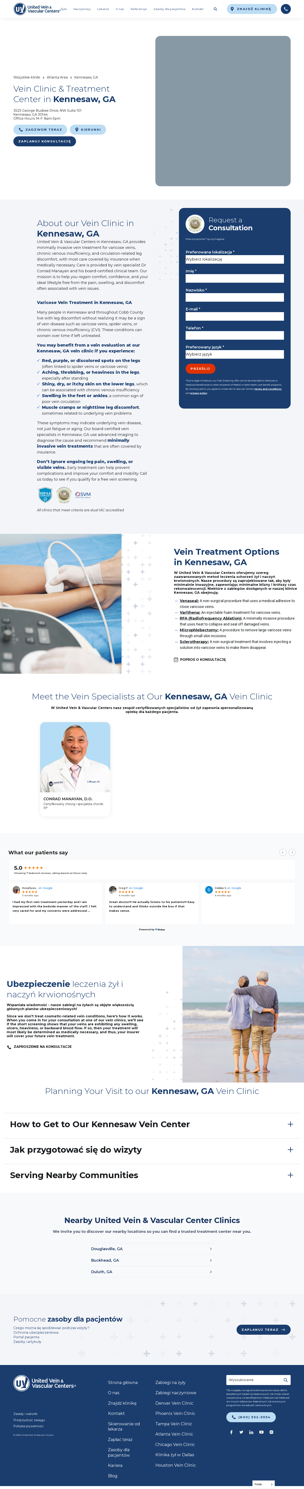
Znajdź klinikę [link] (122, 1403)
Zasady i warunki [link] (25, 1414)
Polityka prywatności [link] (28, 1426)
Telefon (194, 328)
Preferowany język (205, 347)
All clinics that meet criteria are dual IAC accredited (80, 510)
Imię (191, 271)
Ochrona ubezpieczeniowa (35, 1333)
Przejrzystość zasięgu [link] (29, 1420)
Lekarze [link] (103, 9)
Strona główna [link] (123, 1382)
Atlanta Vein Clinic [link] (174, 1434)
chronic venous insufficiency (112, 390)
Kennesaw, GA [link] (86, 77)
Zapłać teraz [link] (120, 1439)
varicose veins (113, 366)
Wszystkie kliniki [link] (26, 77)
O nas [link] (120, 9)
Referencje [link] (139, 9)
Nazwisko (196, 290)
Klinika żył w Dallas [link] (174, 1454)
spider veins (83, 366)
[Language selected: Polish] (263, 1484)
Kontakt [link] (198, 9)
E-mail (193, 309)
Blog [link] (112, 1475)
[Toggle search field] (215, 9)
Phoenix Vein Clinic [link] (175, 1413)
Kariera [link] (115, 1465)
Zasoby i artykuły (27, 1342)
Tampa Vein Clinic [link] (173, 1423)
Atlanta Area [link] (57, 77)
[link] (37, 9)
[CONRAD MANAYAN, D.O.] (75, 769)
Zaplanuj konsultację (44, 141)
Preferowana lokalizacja (210, 252)
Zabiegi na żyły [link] (170, 1382)
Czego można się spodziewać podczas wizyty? (51, 1328)
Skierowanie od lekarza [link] (124, 1426)
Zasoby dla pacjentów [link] (169, 9)
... (89, 910)
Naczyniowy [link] (82, 9)
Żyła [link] (64, 9)
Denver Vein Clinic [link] (174, 1403)
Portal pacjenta (26, 1337)
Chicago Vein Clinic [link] (175, 1444)
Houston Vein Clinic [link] (175, 1465)
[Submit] (286, 1380)
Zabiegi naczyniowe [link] (175, 1392)
